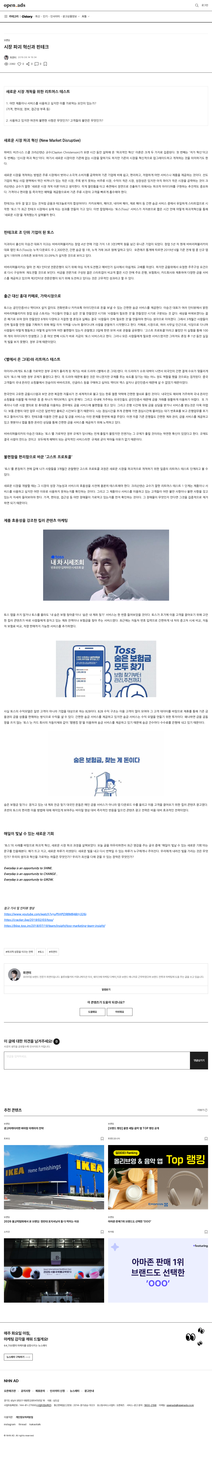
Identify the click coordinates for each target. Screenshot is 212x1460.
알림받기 (106, 989)
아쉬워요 (119, 1011)
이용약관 (8, 1417)
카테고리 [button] (11, 16)
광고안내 (89, 1390)
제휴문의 (40, 1390)
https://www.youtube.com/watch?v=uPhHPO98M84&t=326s (45, 914)
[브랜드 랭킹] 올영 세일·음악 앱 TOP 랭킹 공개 (133, 1128)
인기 (45, 16)
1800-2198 (150, 1405)
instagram (10, 1424)
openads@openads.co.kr (180, 1405)
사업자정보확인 (44, 1405)
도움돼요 (92, 1011)
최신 (37, 16)
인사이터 (55, 16)
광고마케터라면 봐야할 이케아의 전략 (24, 1128)
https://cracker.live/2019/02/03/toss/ (28, 920)
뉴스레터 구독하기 (18, 1357)
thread (22, 1424)
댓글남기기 (199, 1060)
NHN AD (11, 1380)
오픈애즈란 (10, 1390)
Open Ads (14, 5)
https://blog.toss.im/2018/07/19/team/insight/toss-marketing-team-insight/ (54, 925)
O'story (27, 16)
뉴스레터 (74, 1390)
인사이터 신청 (57, 1390)
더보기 (203, 1110)
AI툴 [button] (84, 16)
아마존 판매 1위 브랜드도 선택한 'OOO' (129, 1221)
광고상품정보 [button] (70, 16)
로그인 (205, 5)
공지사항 (25, 1390)
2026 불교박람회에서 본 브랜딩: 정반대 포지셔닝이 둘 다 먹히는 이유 (41, 1221)
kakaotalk (35, 1424)
